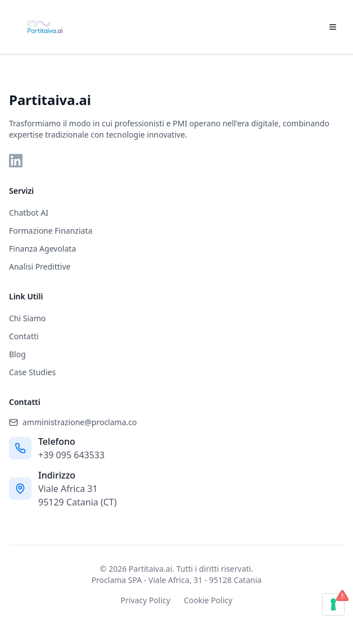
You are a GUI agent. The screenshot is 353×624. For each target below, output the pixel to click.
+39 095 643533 (71, 455)
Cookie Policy (208, 600)
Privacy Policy (145, 600)
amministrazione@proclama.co (73, 422)
